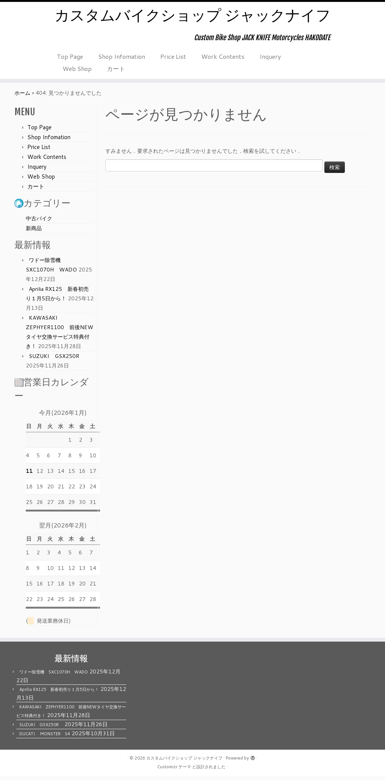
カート (116, 68)
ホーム (22, 96)
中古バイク (39, 222)
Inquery (270, 56)
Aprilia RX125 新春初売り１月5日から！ (59, 693)
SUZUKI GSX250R (57, 360)
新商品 (34, 232)
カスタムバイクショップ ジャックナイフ (192, 15)
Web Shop (77, 68)
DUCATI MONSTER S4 (44, 737)
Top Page (70, 56)
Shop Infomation (121, 56)
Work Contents (222, 56)
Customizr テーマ (174, 770)
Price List (173, 56)
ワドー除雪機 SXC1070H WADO (53, 676)
